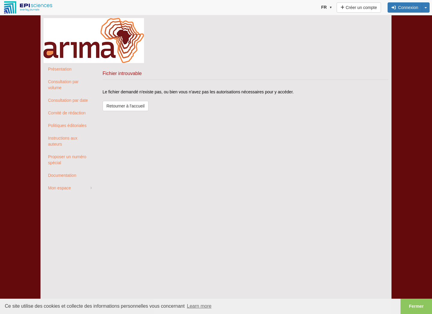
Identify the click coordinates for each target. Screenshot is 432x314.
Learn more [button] (199, 306)
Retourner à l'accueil (125, 106)
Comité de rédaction (67, 112)
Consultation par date (68, 100)
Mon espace (59, 188)
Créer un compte (358, 7)
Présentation (60, 69)
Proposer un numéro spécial (67, 159)
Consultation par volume (63, 84)
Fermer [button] (416, 306)
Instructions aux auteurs (62, 141)
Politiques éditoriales (67, 125)
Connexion (405, 7)
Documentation (62, 175)
